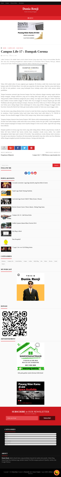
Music (45, 261)
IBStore (50, 472)
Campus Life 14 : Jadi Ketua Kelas (22, 215)
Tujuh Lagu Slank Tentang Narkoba (22, 191)
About (2, 3)
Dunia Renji (30, 8)
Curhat (30, 261)
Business (4, 261)
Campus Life (11, 48)
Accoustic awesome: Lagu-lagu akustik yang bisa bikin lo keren (30, 183)
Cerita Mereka (18, 261)
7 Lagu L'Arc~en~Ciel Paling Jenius (22, 247)
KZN (46, 472)
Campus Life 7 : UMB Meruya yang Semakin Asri (46, 155)
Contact (7, 3)
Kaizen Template (37, 472)
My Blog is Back (17, 231)
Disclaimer (21, 3)
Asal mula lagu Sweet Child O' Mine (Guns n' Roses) (27, 199)
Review (50, 261)
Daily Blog (19, 48)
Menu (30, 18)
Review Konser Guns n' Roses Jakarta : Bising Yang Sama (28, 207)
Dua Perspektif (16, 239)
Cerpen (25, 261)
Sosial (55, 261)
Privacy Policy (14, 3)
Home (4, 48)
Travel (3, 264)
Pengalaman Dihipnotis (7, 155)
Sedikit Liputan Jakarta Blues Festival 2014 (24, 223)
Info (41, 261)
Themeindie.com (27, 472)
